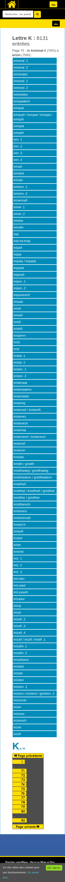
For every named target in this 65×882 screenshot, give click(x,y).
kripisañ (19, 274)
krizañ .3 (19, 626)
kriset (17, 308)
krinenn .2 (20, 193)
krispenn (19, 335)
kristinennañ (22, 518)
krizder (18, 673)
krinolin (19, 227)
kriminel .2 (21, 88)
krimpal (19, 108)
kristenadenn (23, 389)
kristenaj (19, 403)
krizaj (17, 605)
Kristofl (18, 531)
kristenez (20, 416)
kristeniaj (20, 430)
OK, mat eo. (54, 867)
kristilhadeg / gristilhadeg (31, 470)
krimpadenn (22, 101)
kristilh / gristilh (24, 464)
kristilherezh (22, 504)
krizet (17, 727)
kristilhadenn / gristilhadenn (33, 477)
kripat (17, 254)
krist (16, 349)
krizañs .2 (20, 653)
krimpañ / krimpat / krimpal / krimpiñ (33, 117)
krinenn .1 (20, 187)
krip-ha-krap (22, 241)
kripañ (18, 247)
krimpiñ (19, 133)
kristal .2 (19, 362)
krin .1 (18, 139)
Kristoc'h (19, 524)
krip (16, 234)
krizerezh (20, 720)
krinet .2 (19, 214)
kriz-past (19, 585)
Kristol (18, 538)
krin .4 (18, 160)
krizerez (19, 714)
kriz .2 (18, 565)
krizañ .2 (19, 619)
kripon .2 (20, 288)
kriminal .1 (21, 61)
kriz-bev (19, 578)
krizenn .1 (20, 687)
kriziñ (17, 734)
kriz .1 (18, 558)
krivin (17, 545)
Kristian (19, 457)
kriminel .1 (21, 81)
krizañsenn (21, 660)
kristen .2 (20, 376)
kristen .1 (20, 369)
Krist (17, 342)
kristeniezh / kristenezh (30, 437)
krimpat (19, 126)
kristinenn (20, 511)
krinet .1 (19, 207)
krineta (18, 220)
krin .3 (18, 153)
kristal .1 (19, 356)
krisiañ (18, 315)
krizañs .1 (20, 646)
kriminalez (21, 74)
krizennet (20, 700)
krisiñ (17, 322)
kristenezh (21, 423)
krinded (19, 173)
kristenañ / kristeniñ (27, 410)
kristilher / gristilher (27, 497)
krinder (18, 180)
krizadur (19, 599)
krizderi (19, 680)
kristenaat (20, 383)
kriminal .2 (21, 67)
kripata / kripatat (25, 261)
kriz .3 (18, 572)
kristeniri (19, 450)
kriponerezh (22, 295)
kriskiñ (18, 328)
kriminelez (21, 94)
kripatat (19, 268)
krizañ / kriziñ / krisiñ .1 (29, 639)
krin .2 (18, 146)
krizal (17, 612)
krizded (19, 666)
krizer (17, 707)
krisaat (18, 301)
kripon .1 (20, 281)
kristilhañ (20, 484)
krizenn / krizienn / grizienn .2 (34, 693)
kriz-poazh (21, 592)
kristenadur (21, 396)
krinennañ (20, 200)
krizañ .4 (19, 632)
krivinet (19, 551)
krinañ (18, 166)
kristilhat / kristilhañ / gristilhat (34, 491)
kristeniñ (19, 443)
